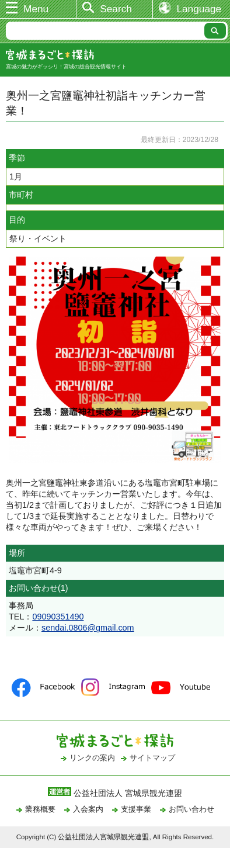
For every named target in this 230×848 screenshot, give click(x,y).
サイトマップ (152, 757)
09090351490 (57, 616)
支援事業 (136, 809)
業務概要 (40, 809)
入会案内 (88, 809)
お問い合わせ (191, 809)
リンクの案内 (92, 757)
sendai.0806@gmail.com (87, 627)
